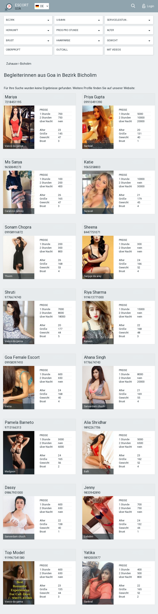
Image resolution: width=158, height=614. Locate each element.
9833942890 (92, 492)
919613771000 (94, 297)
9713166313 (13, 427)
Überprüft (13, 49)
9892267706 (92, 427)
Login (148, 6)
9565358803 (92, 167)
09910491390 (93, 102)
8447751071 (92, 232)
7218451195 (13, 102)
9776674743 (13, 297)
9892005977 (92, 558)
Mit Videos (114, 49)
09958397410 (14, 362)
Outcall (62, 49)
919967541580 (14, 558)
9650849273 (13, 167)
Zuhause (12, 63)
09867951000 (14, 492)
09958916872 (14, 232)
